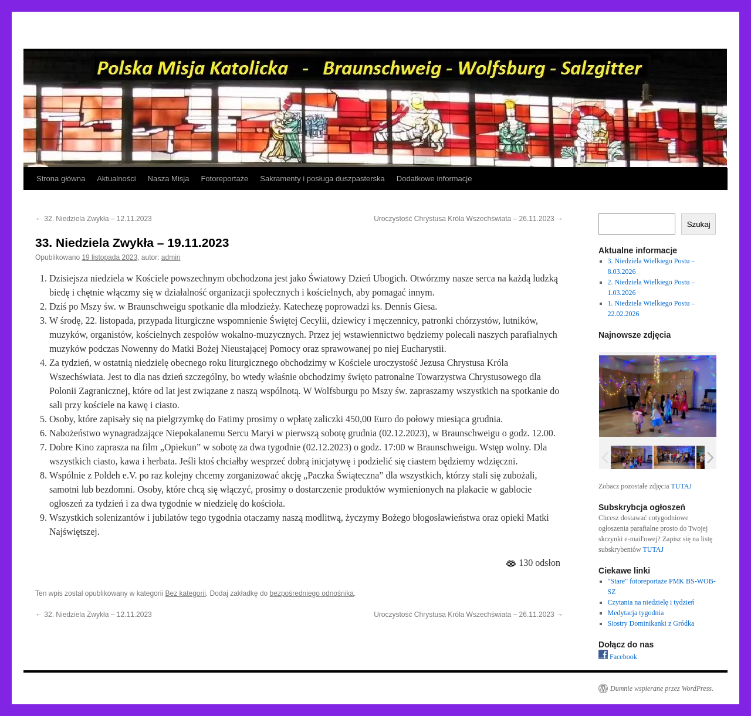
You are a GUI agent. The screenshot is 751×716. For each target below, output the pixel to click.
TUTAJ (681, 486)
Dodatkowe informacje (434, 178)
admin (171, 257)
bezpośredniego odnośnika (312, 593)
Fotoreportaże (224, 178)
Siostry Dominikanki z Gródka (651, 623)
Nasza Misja (169, 178)
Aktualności (116, 178)
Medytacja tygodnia (636, 613)
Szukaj (699, 224)
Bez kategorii (185, 593)
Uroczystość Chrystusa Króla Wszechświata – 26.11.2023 (468, 219)
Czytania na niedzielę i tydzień (651, 602)
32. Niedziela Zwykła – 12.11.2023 (93, 219)
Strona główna (60, 178)
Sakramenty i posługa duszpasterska (322, 178)
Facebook (617, 657)
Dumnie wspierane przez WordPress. (661, 688)
